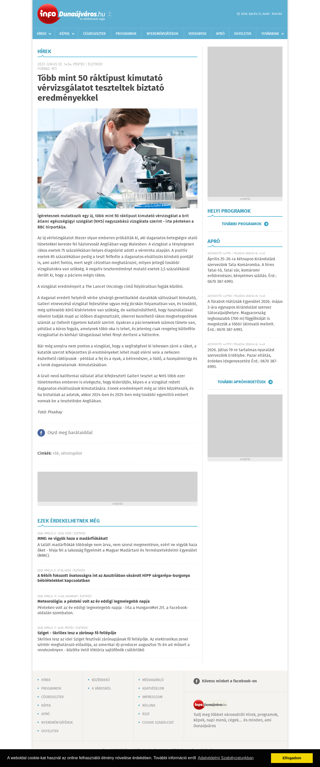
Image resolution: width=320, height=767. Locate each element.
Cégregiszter (94, 34)
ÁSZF (146, 714)
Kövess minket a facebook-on (229, 681)
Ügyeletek (243, 34)
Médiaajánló (153, 680)
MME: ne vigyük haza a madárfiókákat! (73, 539)
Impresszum (152, 697)
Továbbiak (270, 34)
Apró (220, 34)
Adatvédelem (153, 688)
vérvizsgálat (71, 453)
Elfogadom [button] (292, 758)
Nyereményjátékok (162, 34)
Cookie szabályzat (158, 722)
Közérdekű (101, 680)
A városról (101, 688)
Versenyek (197, 34)
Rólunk (148, 705)
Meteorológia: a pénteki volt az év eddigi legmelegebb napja (94, 601)
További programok (242, 224)
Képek (65, 34)
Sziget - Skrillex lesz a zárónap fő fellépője (77, 633)
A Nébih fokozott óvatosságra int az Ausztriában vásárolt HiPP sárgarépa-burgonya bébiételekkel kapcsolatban (114, 578)
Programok (126, 34)
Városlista (110, 14)
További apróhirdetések (242, 382)
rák (56, 453)
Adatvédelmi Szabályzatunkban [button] (226, 758)
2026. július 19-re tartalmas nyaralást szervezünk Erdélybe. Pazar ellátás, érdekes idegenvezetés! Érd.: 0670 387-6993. (243, 358)
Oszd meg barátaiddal (70, 432)
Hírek (41, 34)
